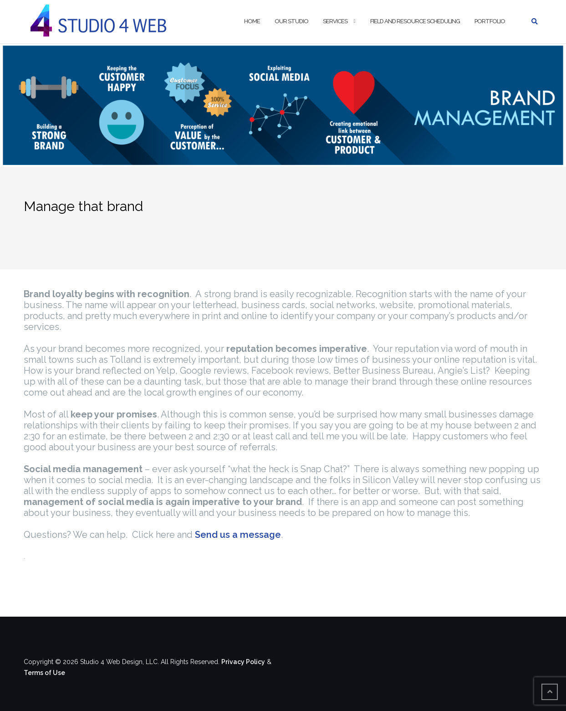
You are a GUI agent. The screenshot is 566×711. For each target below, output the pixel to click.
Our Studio (291, 21)
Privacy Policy (243, 661)
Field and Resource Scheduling (415, 21)
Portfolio (489, 21)
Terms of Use (44, 672)
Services (335, 21)
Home (252, 21)
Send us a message (238, 534)
